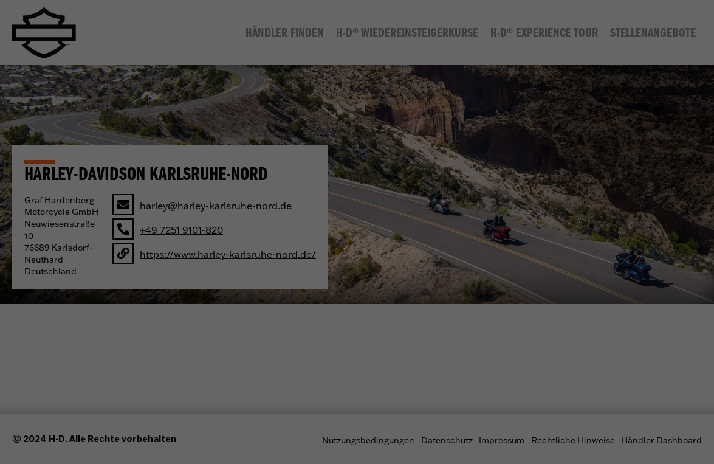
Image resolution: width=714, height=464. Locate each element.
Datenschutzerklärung (331, 194)
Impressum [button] (422, 354)
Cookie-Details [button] (299, 354)
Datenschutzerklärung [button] (363, 354)
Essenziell (274, 234)
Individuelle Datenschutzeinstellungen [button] (357, 339)
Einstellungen (289, 206)
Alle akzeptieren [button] (357, 276)
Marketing (431, 234)
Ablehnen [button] (357, 312)
